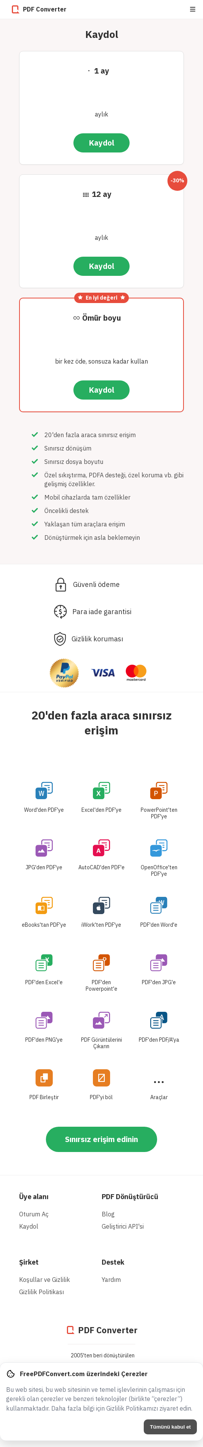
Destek (113, 1262)
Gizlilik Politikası (41, 1292)
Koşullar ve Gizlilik (44, 1279)
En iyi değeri (101, 297)
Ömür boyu (101, 318)
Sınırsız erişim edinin (101, 1139)
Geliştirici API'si (123, 1226)
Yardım (111, 1279)
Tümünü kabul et (170, 1427)
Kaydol (101, 143)
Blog (108, 1214)
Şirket (29, 1262)
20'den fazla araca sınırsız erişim (101, 722)
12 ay (102, 194)
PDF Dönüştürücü (130, 1196)
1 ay (101, 71)
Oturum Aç (34, 1214)
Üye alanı (34, 1196)
